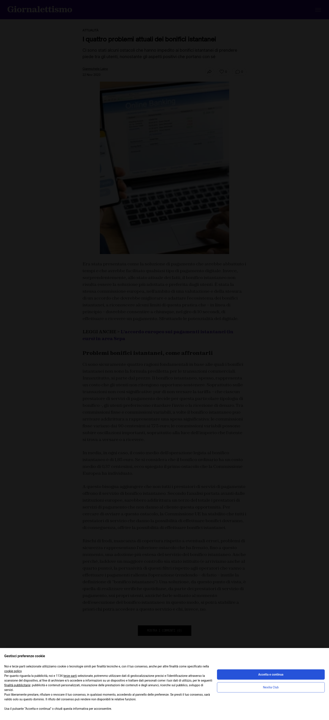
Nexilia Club (271, 687)
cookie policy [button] (13, 671)
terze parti (70, 675)
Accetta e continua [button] (270, 674)
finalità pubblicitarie (17, 685)
